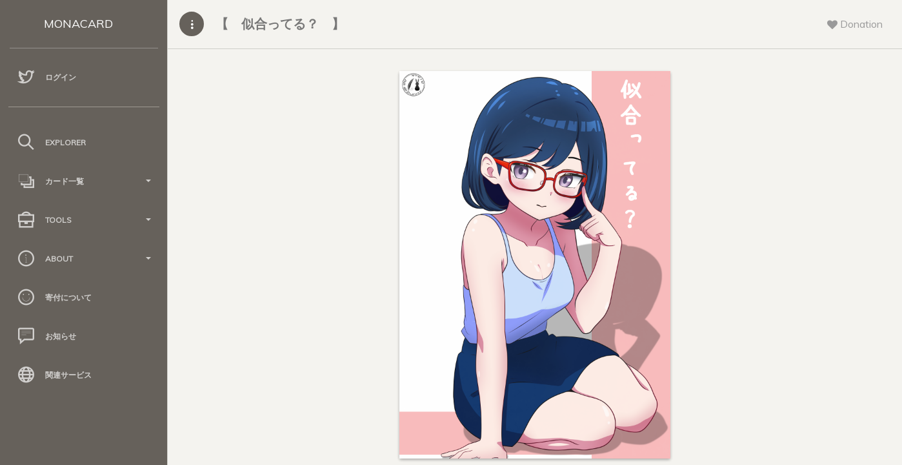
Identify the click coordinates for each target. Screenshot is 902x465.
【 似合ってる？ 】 (280, 24)
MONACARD (78, 23)
